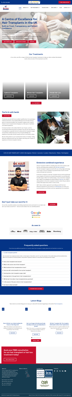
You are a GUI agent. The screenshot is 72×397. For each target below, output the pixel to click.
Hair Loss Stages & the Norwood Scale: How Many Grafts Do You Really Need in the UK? (36, 325)
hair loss (61, 179)
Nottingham (65, 153)
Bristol (34, 153)
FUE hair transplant (60, 167)
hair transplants (58, 303)
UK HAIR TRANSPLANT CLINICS (15, 153)
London (46, 153)
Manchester (52, 153)
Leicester (40, 153)
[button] (2, 321)
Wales (59, 153)
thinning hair (58, 186)
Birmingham (28, 153)
